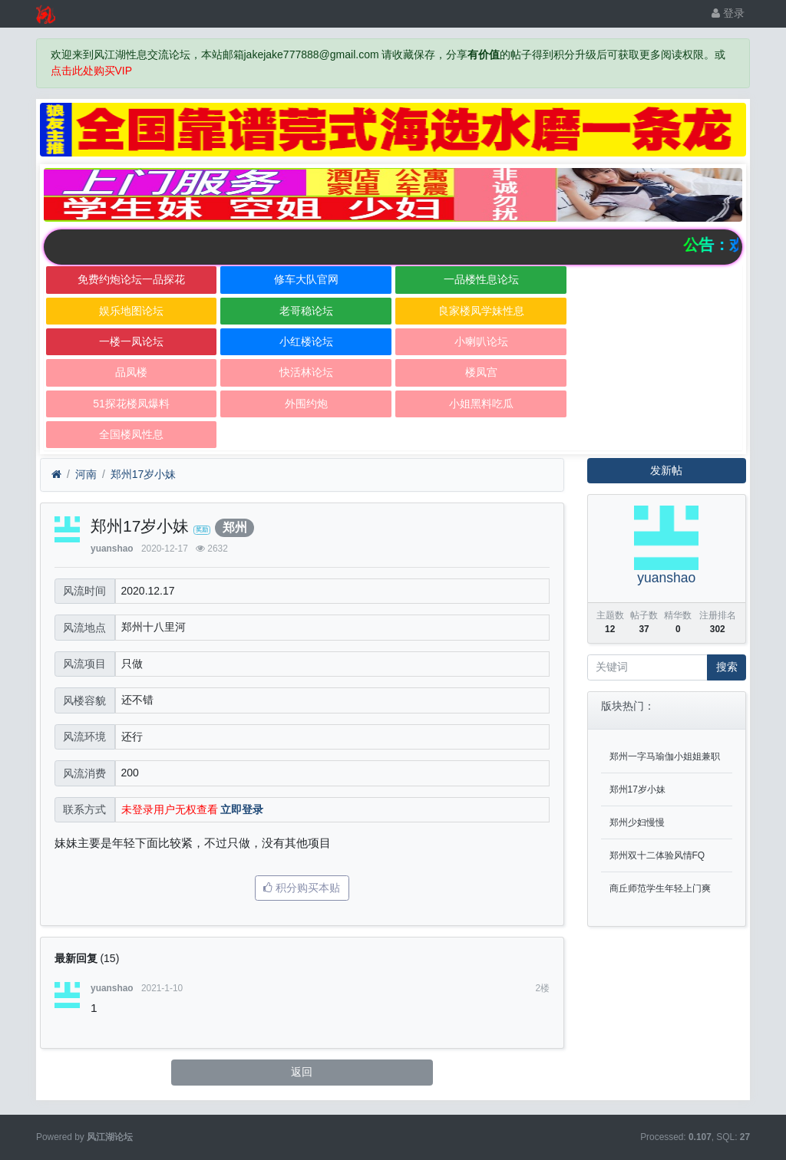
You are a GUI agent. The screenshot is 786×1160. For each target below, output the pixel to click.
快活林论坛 (306, 372)
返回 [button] (301, 1072)
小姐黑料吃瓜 (481, 403)
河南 (86, 474)
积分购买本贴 (301, 888)
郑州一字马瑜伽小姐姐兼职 (664, 756)
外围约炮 (306, 403)
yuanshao (112, 548)
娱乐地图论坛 (131, 311)
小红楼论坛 (306, 341)
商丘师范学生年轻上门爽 (660, 888)
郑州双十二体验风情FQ (657, 855)
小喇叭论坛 (481, 341)
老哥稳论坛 (306, 311)
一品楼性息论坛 (481, 279)
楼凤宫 (481, 372)
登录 (728, 13)
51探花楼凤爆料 (131, 403)
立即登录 (241, 809)
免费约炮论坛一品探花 (131, 279)
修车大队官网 (306, 279)
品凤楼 (131, 372)
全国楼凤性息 (131, 434)
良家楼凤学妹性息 (481, 311)
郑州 (235, 527)
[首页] (56, 474)
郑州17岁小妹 (144, 474)
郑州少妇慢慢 (637, 822)
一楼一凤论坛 (131, 341)
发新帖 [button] (666, 470)
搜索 (727, 667)
